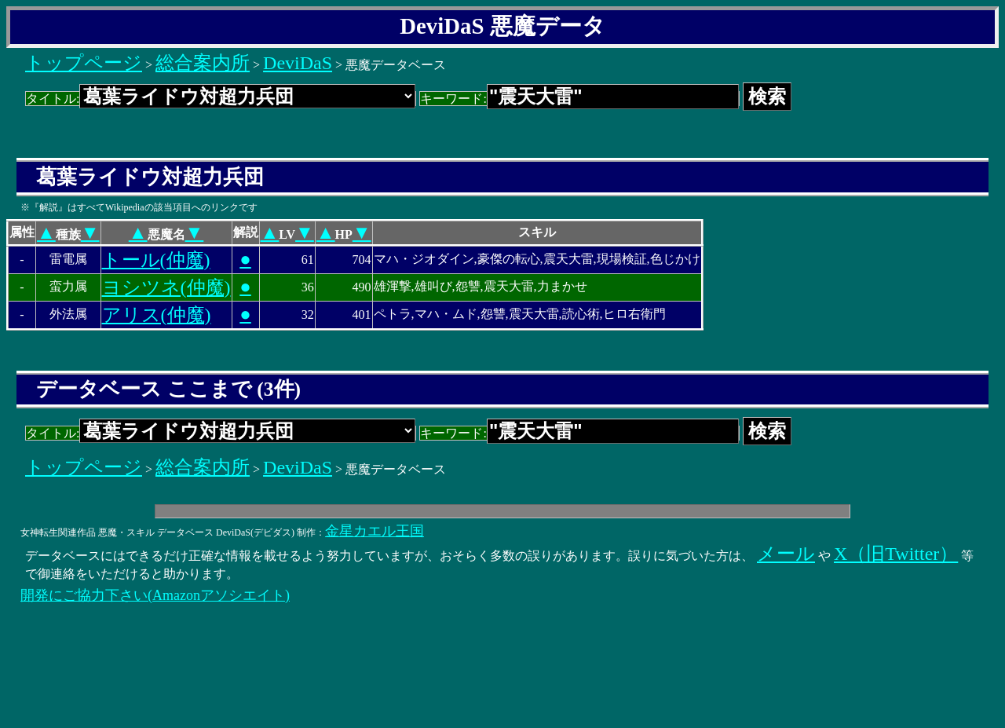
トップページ (83, 63)
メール (786, 553)
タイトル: (220, 98)
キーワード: (579, 98)
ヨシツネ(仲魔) (166, 287)
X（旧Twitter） (896, 553)
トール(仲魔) (156, 260)
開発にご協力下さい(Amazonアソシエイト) (155, 595)
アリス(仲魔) (156, 315)
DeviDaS (297, 63)
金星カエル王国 (374, 531)
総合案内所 (202, 63)
